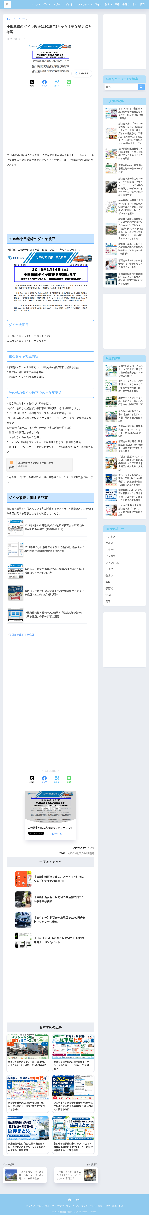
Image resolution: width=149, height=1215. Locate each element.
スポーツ (58, 4)
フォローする (54, 834)
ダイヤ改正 (75, 853)
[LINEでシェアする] (69, 84)
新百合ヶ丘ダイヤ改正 (21, 635)
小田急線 (89, 853)
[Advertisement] (50, 125)
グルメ (46, 4)
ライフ (98, 4)
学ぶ (134, 4)
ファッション (85, 4)
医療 (117, 4)
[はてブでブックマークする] (56, 84)
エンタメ (35, 4)
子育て (125, 4)
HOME (74, 1200)
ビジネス (70, 4)
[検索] (141, 87)
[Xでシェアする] (32, 84)
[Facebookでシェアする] (44, 84)
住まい (108, 4)
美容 (142, 4)
